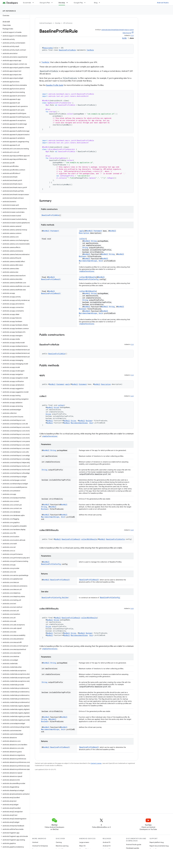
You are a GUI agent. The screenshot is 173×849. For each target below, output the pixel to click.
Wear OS (82, 846)
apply (81, 231)
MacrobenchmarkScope (88, 261)
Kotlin (124, 38)
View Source (127, 33)
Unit (100, 261)
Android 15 (106, 842)
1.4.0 (132, 530)
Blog (95, 3)
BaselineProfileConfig (89, 279)
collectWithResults (87, 277)
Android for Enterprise (40, 846)
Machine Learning (62, 846)
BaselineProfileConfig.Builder (55, 598)
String (94, 241)
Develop (57, 23)
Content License (96, 763)
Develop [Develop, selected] (62, 3)
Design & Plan (45, 3)
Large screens (84, 842)
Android (35, 842)
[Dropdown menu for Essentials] (34, 2)
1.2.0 (132, 396)
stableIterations (86, 271)
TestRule (90, 50)
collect (82, 239)
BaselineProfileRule (67, 50)
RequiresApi (48, 48)
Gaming (59, 842)
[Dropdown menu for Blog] (100, 2)
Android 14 (106, 846)
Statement (54, 231)
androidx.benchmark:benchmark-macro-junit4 (118, 30)
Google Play (78, 3)
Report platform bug (157, 842)
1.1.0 (132, 35)
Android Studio (163, 3)
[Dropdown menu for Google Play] (86, 2)
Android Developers (45, 23)
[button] (14, 32)
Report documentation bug (159, 846)
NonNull (46, 231)
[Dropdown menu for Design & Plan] (53, 2)
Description (84, 233)
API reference (9, 11)
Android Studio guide (133, 844)
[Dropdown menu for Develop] (68, 2)
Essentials (27, 3)
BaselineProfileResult (50, 279)
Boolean (82, 256)
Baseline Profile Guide (54, 85)
